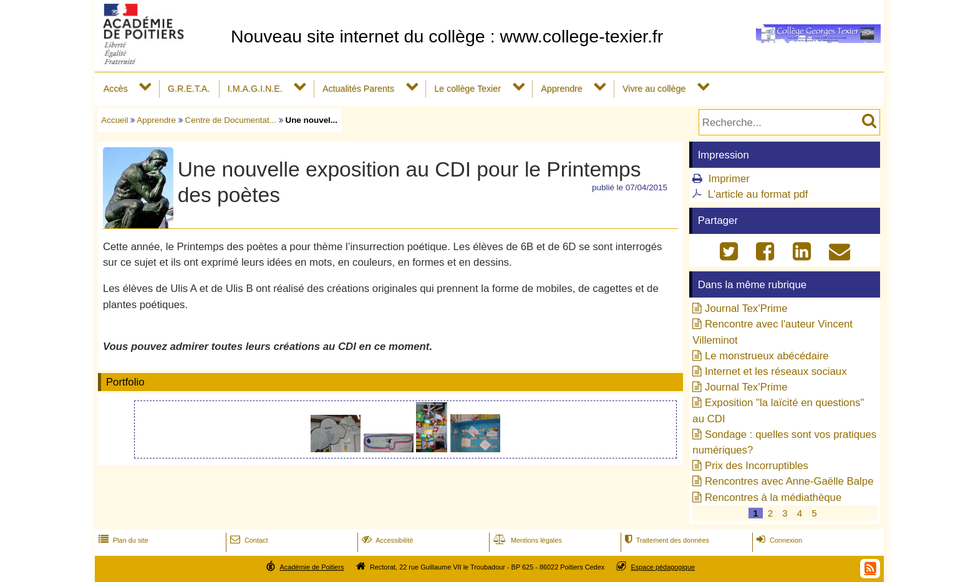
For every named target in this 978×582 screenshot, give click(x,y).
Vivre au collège (653, 89)
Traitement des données (665, 540)
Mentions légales (526, 540)
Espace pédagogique (663, 567)
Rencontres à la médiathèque (773, 497)
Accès (116, 89)
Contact (248, 540)
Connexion (778, 540)
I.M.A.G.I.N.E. (255, 89)
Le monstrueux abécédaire (767, 356)
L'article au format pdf (758, 194)
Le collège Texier (467, 89)
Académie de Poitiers (311, 567)
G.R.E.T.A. (189, 89)
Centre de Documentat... (230, 120)
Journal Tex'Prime (746, 308)
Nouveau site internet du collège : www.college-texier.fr (447, 36)
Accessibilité (386, 540)
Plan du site (122, 540)
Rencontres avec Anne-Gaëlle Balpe (789, 481)
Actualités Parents (358, 89)
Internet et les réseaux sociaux (776, 371)
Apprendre (562, 89)
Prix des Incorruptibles (756, 466)
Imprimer (729, 179)
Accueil (114, 120)
